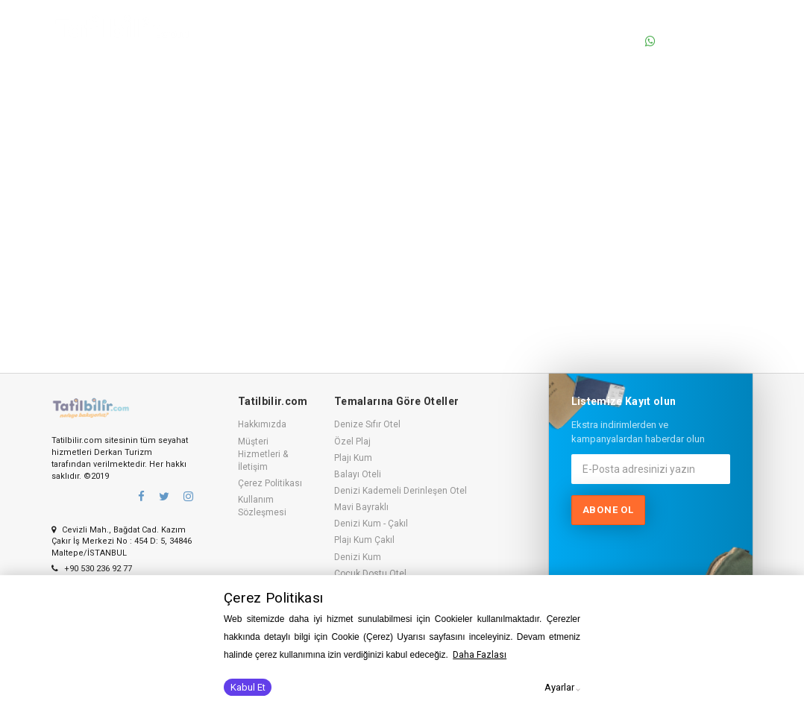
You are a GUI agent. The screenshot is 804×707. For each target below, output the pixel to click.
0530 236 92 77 (693, 25)
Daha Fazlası (479, 655)
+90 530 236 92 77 (91, 569)
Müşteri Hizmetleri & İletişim (263, 454)
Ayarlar (559, 687)
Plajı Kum (353, 458)
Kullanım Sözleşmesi (262, 506)
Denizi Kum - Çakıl (371, 523)
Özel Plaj (352, 441)
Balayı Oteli (357, 474)
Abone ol (608, 509)
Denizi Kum (357, 557)
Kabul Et (248, 687)
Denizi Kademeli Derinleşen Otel (400, 491)
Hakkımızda (262, 424)
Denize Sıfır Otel (367, 424)
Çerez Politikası (270, 483)
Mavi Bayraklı (361, 507)
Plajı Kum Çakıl (364, 540)
